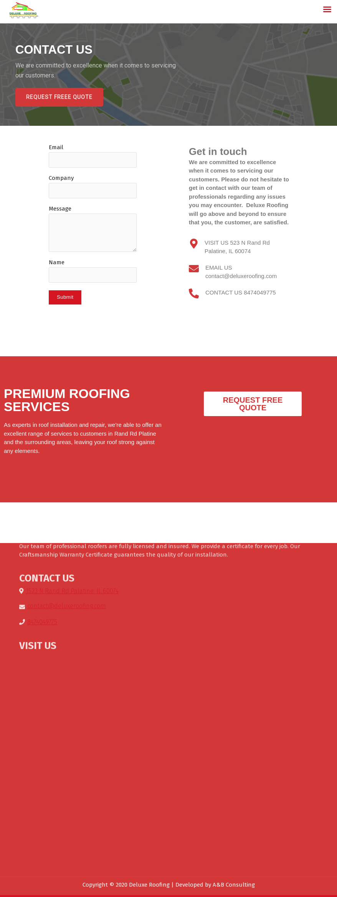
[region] (168, 74)
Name (56, 262)
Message (60, 208)
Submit (65, 297)
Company (61, 177)
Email (56, 147)
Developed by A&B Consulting (215, 884)
